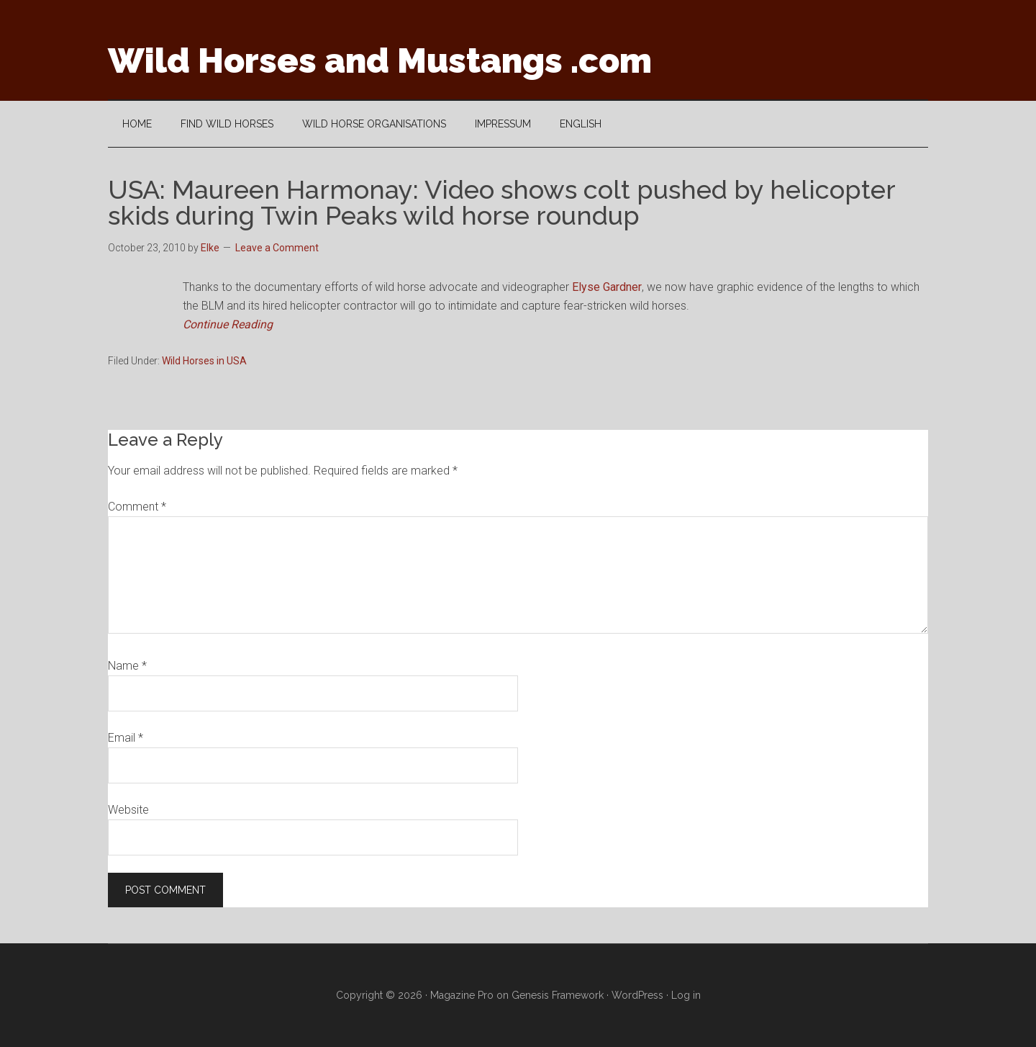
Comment (137, 506)
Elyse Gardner (607, 287)
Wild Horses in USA (204, 361)
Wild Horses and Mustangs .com (380, 60)
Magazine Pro (462, 995)
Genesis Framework (558, 995)
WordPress (637, 995)
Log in (686, 995)
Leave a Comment (277, 247)
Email (125, 738)
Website (128, 810)
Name (127, 666)
